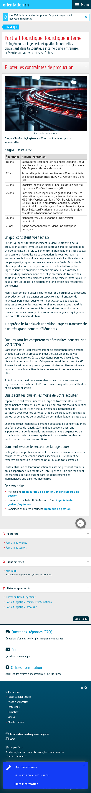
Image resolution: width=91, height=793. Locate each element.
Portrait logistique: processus (21, 607)
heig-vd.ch (11, 571)
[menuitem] (84, 687)
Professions (13, 707)
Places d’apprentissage (19, 696)
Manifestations (16, 722)
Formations (13, 712)
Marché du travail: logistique (21, 597)
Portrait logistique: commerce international (29, 602)
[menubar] (81, 4)
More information (26, 784)
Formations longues (16, 542)
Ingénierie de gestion (57, 509)
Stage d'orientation (18, 702)
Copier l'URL (81, 618)
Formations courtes (16, 547)
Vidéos (11, 717)
